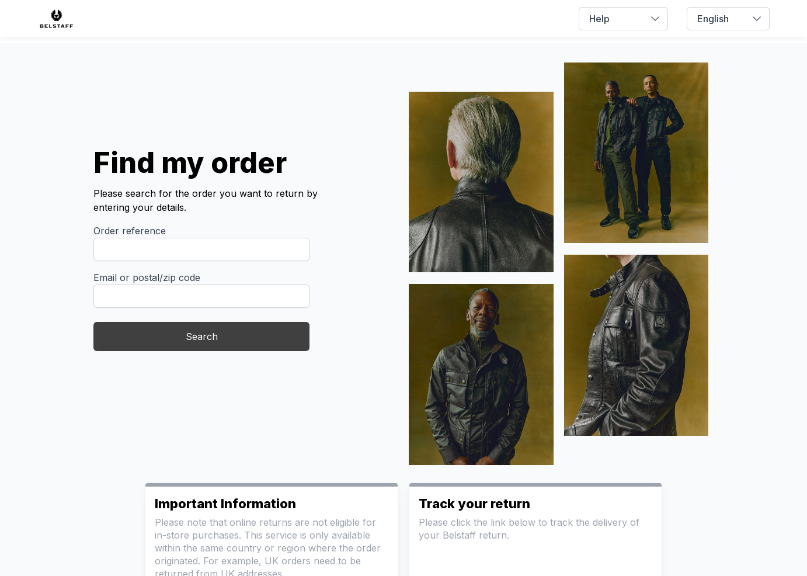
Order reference (129, 231)
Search (202, 336)
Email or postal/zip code (146, 277)
